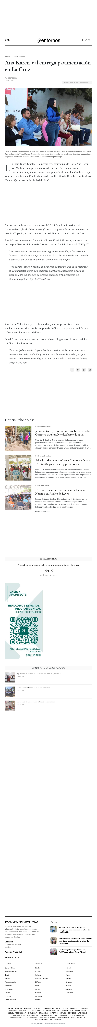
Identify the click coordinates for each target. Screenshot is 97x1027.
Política (7, 993)
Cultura (38, 1008)
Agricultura (49, 1008)
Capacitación (67, 1011)
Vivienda (22, 1011)
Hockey (68, 986)
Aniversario (31, 1018)
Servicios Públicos (36, 1011)
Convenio (72, 1013)
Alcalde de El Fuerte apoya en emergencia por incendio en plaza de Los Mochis (74, 929)
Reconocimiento (77, 1015)
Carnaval (64, 1015)
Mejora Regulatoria (66, 1018)
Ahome (37, 989)
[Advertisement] (48, 17)
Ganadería (32, 1013)
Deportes (74, 1008)
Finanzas (13, 1011)
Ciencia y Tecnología (17, 1013)
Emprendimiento (53, 1011)
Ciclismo (68, 975)
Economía (28, 1008)
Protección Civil (15, 1008)
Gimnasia (69, 982)
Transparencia (18, 1015)
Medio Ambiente (10, 1000)
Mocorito (38, 993)
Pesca (59, 1008)
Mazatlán (38, 971)
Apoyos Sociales (10, 982)
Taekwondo (69, 971)
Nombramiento (33, 1015)
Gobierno (8, 996)
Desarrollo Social (49, 1015)
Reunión (84, 1008)
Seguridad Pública (11, 971)
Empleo (62, 1013)
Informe (54, 1013)
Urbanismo (82, 1013)
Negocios (81, 1018)
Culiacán (38, 975)
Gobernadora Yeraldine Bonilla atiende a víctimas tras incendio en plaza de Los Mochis (75, 941)
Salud (7, 975)
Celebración (9, 989)
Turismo (7, 978)
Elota (37, 986)
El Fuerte (38, 982)
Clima (66, 1008)
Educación (8, 986)
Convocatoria (56, 1020)
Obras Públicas (10, 968)
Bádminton (69, 993)
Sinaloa (37, 968)
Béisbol (68, 968)
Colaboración (41, 1020)
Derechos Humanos (47, 1018)
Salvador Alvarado (41, 978)
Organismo (43, 1013)
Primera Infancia (17, 1018)
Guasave (38, 1000)
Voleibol (68, 978)
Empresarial (80, 1011)
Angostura (38, 996)
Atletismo (69, 989)
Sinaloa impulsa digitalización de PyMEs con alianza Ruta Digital (72, 950)
